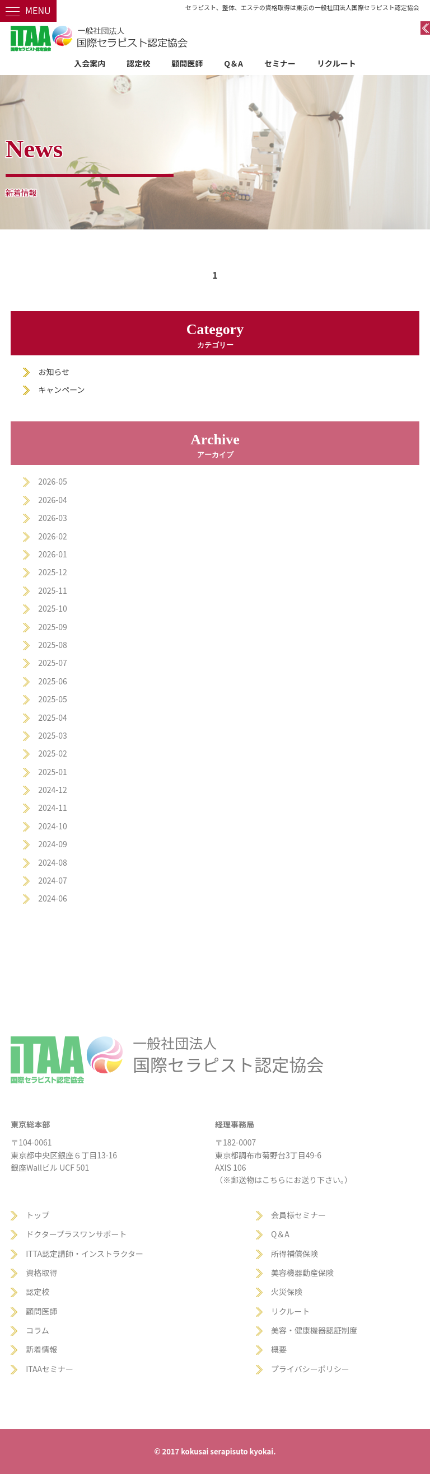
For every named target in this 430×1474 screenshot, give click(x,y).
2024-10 (52, 826)
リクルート (336, 63)
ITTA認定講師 (49, 1253)
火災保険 (286, 1291)
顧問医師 (187, 63)
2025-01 (52, 771)
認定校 (138, 63)
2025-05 (52, 699)
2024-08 (52, 862)
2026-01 (52, 554)
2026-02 (52, 536)
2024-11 (52, 807)
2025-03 (52, 735)
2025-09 (52, 626)
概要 (279, 1349)
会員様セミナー (298, 1214)
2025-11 (52, 590)
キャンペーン (61, 389)
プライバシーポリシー (310, 1368)
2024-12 (52, 789)
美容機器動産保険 (302, 1272)
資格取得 (41, 1272)
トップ (37, 1214)
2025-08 (52, 644)
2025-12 (52, 572)
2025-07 (52, 662)
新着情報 (41, 1349)
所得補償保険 (294, 1253)
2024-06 (52, 898)
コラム (37, 1330)
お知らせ (53, 371)
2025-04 (52, 717)
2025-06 (52, 681)
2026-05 (52, 481)
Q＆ (277, 1234)
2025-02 (52, 753)
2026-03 (52, 517)
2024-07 (52, 880)
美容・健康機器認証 (306, 1330)
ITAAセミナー (49, 1368)
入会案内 (89, 63)
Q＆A (233, 63)
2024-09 (52, 843)
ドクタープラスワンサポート (76, 1234)
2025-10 (52, 608)
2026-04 (52, 499)
